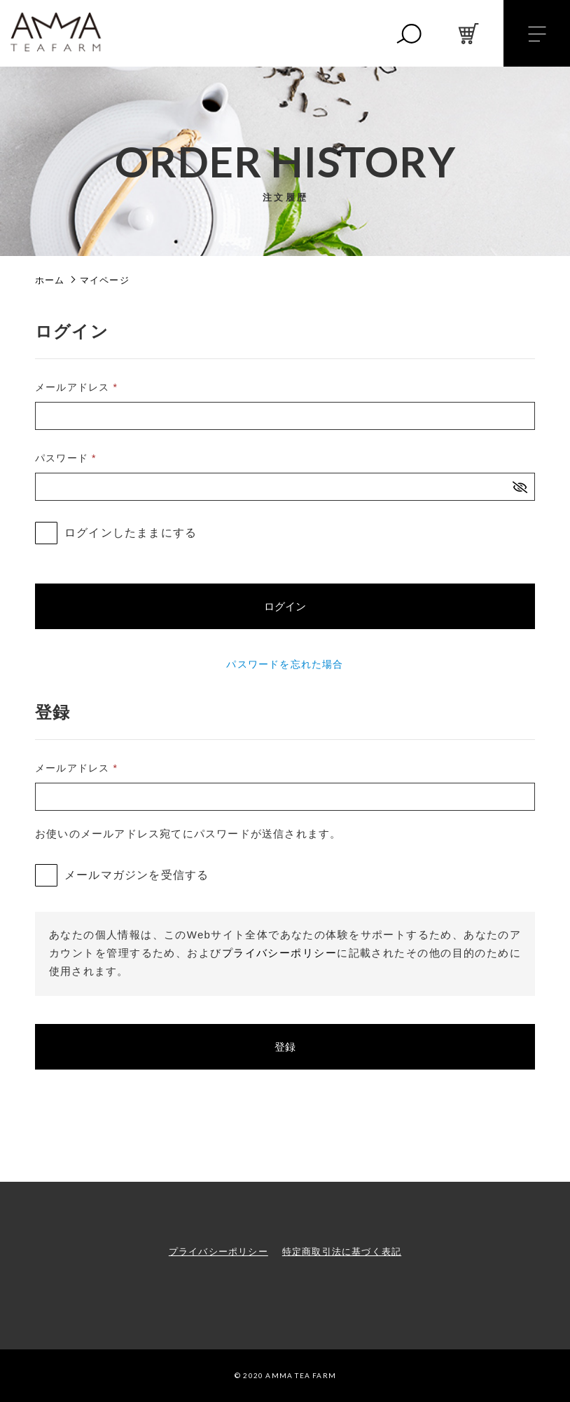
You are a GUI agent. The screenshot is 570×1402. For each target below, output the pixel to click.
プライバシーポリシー (279, 953)
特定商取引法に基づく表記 (341, 1251)
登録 (285, 1047)
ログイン (285, 606)
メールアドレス (76, 387)
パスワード (66, 458)
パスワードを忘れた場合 (284, 664)
